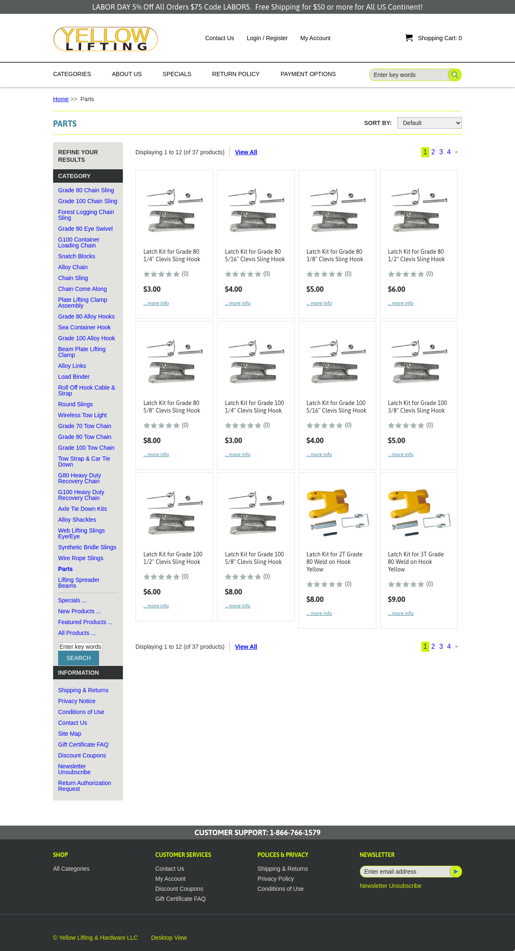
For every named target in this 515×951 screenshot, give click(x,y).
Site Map (69, 733)
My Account (315, 38)
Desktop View (168, 937)
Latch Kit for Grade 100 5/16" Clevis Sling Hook (336, 407)
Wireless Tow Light (82, 415)
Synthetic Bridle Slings (87, 547)
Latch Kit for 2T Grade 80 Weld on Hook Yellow (334, 562)
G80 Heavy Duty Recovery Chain (79, 478)
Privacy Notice (76, 701)
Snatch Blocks (76, 256)
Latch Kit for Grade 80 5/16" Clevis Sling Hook (255, 255)
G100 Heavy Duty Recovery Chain (81, 495)
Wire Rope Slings (80, 558)
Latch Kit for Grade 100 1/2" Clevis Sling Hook (172, 558)
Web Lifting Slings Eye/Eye (81, 533)
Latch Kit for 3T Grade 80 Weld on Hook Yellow (416, 562)
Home (61, 99)
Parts (65, 569)
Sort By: (378, 123)
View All (246, 152)
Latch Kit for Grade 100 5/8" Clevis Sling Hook (254, 558)
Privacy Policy (276, 879)
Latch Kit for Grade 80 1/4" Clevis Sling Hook (171, 255)
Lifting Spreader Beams (78, 582)
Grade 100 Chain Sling (87, 201)
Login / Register (267, 38)
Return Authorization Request (84, 786)
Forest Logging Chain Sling (86, 215)
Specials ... (72, 600)
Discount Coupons (82, 755)
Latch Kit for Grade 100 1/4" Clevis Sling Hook (254, 407)
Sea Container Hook (84, 327)
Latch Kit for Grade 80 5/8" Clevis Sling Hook (171, 407)
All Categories (71, 869)
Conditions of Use (81, 712)
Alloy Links (72, 365)
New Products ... (79, 611)
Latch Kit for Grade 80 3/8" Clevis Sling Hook (334, 255)
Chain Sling (73, 278)
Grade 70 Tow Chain (84, 426)
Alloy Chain (73, 267)
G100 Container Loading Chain (78, 242)
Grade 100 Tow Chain (86, 447)
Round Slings (75, 404)
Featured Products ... (85, 622)
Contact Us (219, 38)
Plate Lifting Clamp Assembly (82, 302)
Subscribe (455, 871)
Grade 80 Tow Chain (84, 436)
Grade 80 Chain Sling (86, 190)
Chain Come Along (82, 289)
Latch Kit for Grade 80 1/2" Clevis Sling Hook (416, 255)
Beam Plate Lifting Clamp (82, 352)
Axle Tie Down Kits (82, 508)
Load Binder (74, 376)
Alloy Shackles (77, 519)
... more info (156, 303)
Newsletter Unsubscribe (74, 769)
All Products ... (77, 633)
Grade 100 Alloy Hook (86, 338)
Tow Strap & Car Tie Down (84, 461)
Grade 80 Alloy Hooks (86, 316)
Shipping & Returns (83, 690)
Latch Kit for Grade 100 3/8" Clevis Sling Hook (417, 407)
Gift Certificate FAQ (83, 744)
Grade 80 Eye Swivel (85, 228)
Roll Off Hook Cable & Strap (86, 390)
